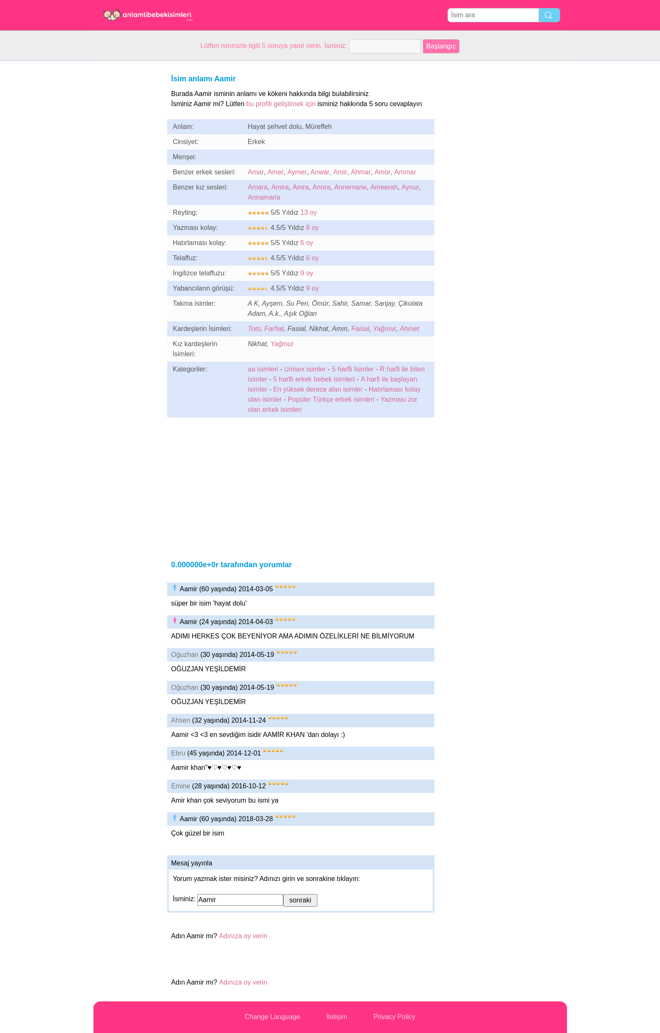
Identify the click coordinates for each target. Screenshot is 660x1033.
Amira (280, 187)
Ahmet (409, 328)
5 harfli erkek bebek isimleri (314, 379)
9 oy (307, 273)
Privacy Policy (394, 1016)
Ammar (405, 172)
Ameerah (384, 187)
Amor (383, 172)
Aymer (297, 172)
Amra (301, 187)
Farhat (274, 328)
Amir (340, 172)
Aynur (410, 187)
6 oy (312, 227)
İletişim (336, 1016)
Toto (254, 328)
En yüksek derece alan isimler (318, 389)
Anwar (320, 172)
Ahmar (361, 172)
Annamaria (264, 197)
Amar (256, 172)
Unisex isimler (305, 369)
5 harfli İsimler (353, 369)
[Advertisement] (127, 187)
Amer (276, 172)
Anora (321, 187)
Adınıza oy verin (243, 936)
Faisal (360, 328)
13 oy (309, 212)
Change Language (272, 1016)
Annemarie (350, 187)
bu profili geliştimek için (281, 103)
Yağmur (384, 328)
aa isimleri (263, 369)
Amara (258, 187)
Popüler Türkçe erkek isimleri (331, 399)
